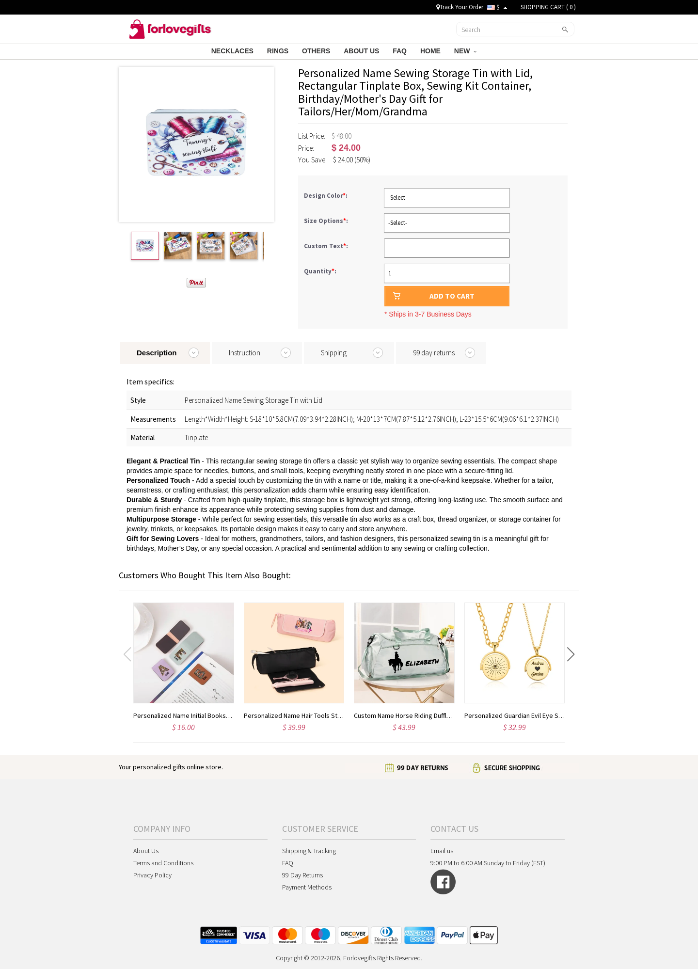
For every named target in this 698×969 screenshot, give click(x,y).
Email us (441, 850)
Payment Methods (307, 887)
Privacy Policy (152, 875)
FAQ (401, 51)
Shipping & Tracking (309, 850)
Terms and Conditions (163, 862)
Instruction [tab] (244, 352)
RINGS (278, 51)
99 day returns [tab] (434, 352)
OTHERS (317, 51)
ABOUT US (362, 51)
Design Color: (326, 195)
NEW (465, 51)
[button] (570, 654)
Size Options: (326, 221)
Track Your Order (459, 7)
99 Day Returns (302, 875)
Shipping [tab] (334, 352)
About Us (146, 850)
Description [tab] (157, 353)
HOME (431, 51)
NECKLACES (233, 51)
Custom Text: (326, 246)
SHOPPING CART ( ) (548, 7)
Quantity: (320, 271)
